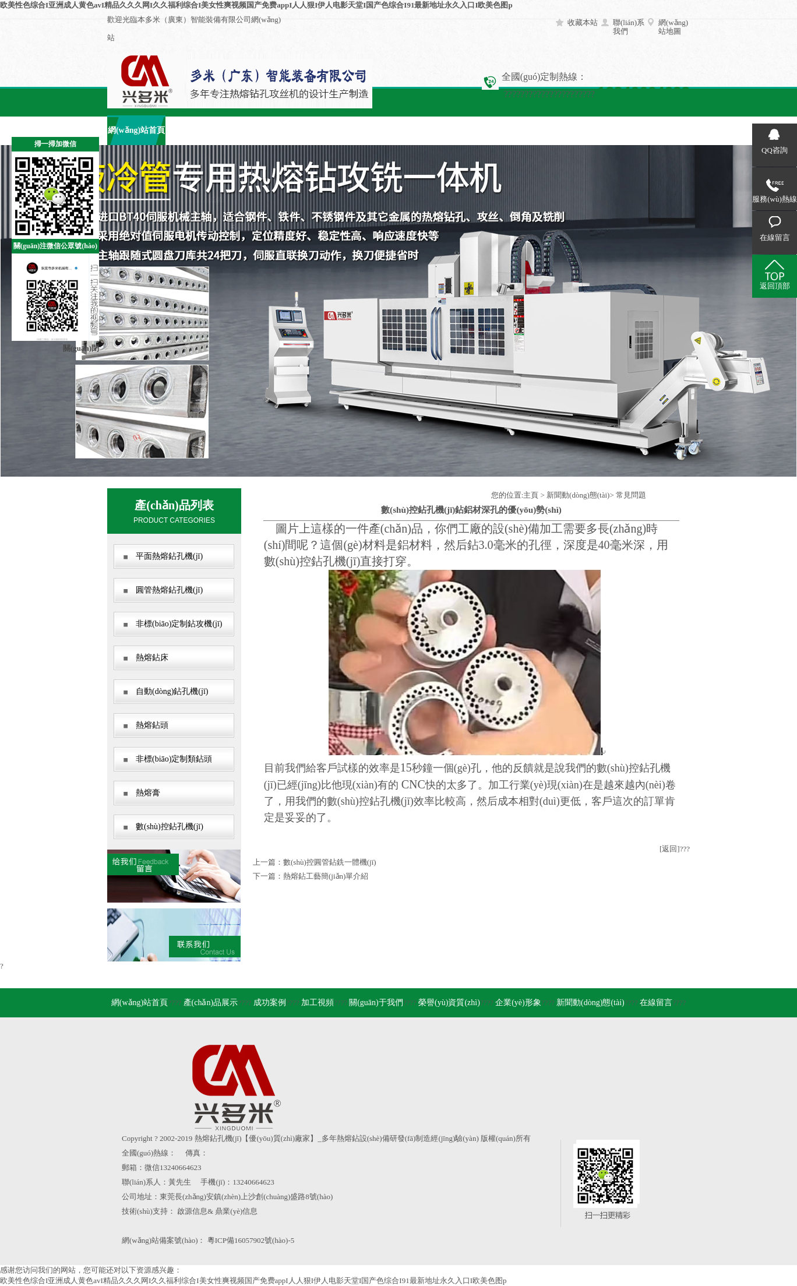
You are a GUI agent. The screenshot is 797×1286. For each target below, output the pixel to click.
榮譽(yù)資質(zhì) (449, 1002)
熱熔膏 (148, 792)
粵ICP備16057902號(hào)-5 (251, 1240)
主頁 (530, 495)
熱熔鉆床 (152, 657)
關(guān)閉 (81, 348)
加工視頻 (311, 130)
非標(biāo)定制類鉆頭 (174, 759)
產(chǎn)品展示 (194, 130)
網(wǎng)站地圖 (673, 27)
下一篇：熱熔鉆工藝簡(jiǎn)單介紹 (310, 876)
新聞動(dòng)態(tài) (577, 495)
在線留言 (602, 130)
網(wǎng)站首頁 (136, 130)
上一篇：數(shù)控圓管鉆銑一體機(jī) (314, 862)
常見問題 (631, 495)
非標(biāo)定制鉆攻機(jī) (179, 623)
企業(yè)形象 (486, 130)
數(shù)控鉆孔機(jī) (169, 826)
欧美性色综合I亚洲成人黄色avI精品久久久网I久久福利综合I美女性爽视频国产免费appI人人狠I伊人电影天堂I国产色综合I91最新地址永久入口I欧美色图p (256, 5)
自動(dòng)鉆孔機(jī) (172, 691)
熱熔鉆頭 (152, 725)
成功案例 (253, 130)
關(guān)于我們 (369, 130)
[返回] (670, 848)
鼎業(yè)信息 (236, 1211)
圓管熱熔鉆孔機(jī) (169, 590)
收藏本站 (582, 22)
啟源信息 (192, 1211)
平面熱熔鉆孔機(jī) (169, 556)
